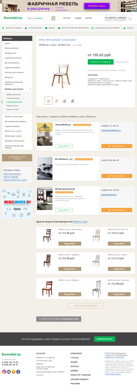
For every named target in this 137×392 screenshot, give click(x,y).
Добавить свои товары (17, 157)
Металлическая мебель (15, 121)
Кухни (7, 43)
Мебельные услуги (13, 136)
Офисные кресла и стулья (15, 180)
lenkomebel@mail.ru (111, 130)
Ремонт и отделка (13, 28)
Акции (74, 362)
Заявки (74, 371)
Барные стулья (12, 106)
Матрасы (9, 77)
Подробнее (69, 243)
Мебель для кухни (14, 89)
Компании (76, 353)
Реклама (75, 384)
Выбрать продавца (101, 62)
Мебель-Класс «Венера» (118, 280)
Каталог (67, 18)
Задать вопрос (117, 146)
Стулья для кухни (14, 102)
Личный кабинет (80, 379)
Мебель (51, 28)
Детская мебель (12, 62)
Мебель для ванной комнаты (14, 83)
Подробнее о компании (114, 357)
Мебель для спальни (14, 72)
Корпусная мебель (13, 58)
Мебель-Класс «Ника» (118, 255)
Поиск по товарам (81, 375)
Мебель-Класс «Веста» (118, 229)
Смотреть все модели (85, 305)
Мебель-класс (80, 221)
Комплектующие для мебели (14, 146)
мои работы (63, 146)
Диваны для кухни (13, 94)
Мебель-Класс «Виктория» (70, 229)
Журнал (88, 18)
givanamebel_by (109, 194)
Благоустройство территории (74, 28)
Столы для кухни (13, 98)
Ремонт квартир (10, 176)
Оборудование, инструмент (107, 28)
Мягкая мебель (12, 48)
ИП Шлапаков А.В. (65, 189)
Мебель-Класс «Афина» (68, 280)
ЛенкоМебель (63, 124)
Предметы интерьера (14, 140)
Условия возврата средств (113, 374)
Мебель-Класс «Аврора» (69, 255)
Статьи (74, 358)
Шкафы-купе (10, 53)
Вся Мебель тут (64, 159)
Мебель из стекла (13, 131)
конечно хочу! (104, 339)
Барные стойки (12, 109)
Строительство (34, 28)
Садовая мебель (12, 126)
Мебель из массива (13, 116)
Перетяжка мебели (12, 174)
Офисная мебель (12, 67)
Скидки (78, 18)
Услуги (129, 28)
